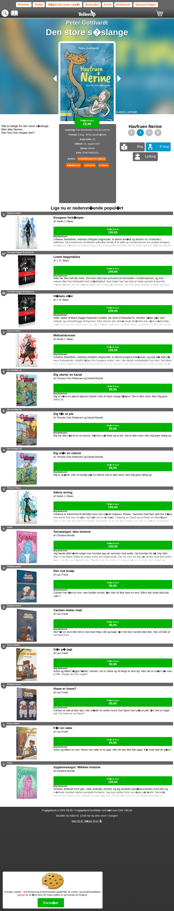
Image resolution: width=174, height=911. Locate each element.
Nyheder (23, 4)
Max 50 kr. (77, 821)
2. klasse (103, 165)
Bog (140, 146)
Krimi (107, 4)
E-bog (164, 146)
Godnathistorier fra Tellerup (91, 159)
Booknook (123, 4)
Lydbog (150, 156)
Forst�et (50, 903)
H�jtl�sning (73, 165)
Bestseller (92, 4)
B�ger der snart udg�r (64, 4)
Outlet (39, 4)
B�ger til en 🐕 (93, 821)
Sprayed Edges (145, 4)
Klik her (21, 895)
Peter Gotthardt (87, 22)
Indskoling (90, 165)
